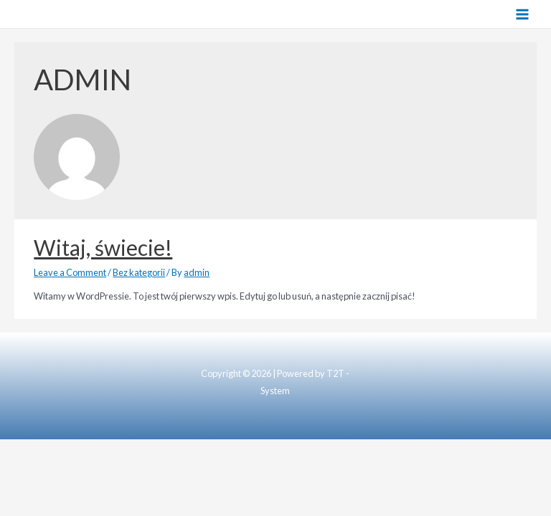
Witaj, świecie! (103, 247)
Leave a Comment (70, 272)
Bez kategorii (139, 272)
